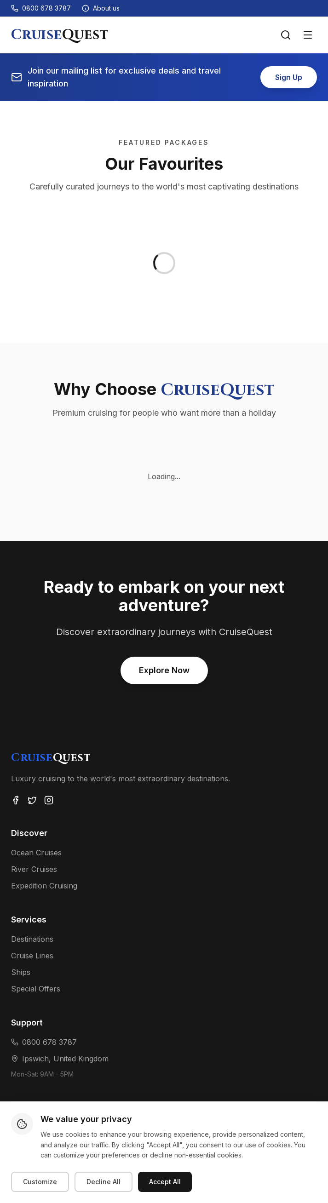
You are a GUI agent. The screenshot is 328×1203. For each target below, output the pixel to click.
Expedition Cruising (44, 885)
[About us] (101, 8)
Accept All (165, 1182)
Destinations (32, 939)
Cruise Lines (32, 955)
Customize (40, 1182)
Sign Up (288, 77)
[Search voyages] (285, 35)
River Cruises (34, 869)
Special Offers (35, 988)
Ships (20, 972)
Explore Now (164, 670)
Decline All (103, 1182)
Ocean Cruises (36, 852)
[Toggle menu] (308, 35)
